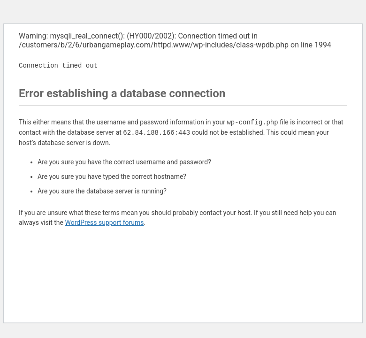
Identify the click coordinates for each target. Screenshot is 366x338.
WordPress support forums (104, 222)
